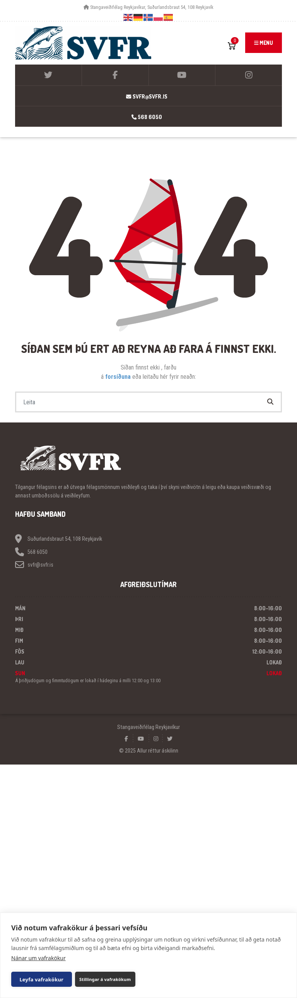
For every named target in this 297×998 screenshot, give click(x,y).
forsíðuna (118, 376)
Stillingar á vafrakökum (99, 979)
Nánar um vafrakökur (38, 958)
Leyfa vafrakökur (39, 979)
